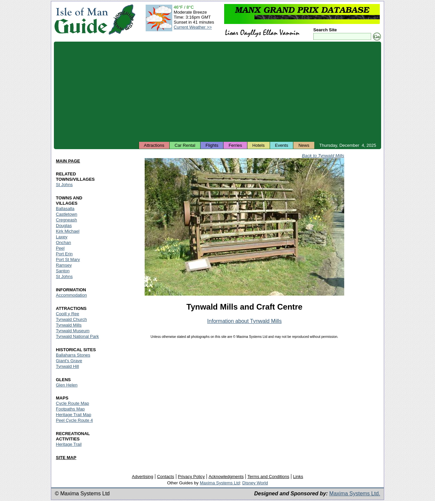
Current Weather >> (193, 27)
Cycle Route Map (72, 403)
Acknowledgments (226, 476)
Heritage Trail (68, 444)
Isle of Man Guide (81, 19)
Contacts (165, 476)
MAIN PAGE (68, 160)
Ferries (235, 145)
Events (281, 145)
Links (298, 476)
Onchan (63, 242)
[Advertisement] (217, 91)
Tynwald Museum (72, 330)
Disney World (255, 482)
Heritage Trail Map (73, 414)
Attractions (154, 145)
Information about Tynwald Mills (244, 321)
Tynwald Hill (67, 366)
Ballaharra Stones (73, 355)
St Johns (64, 184)
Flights (212, 145)
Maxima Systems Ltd (220, 482)
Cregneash (66, 219)
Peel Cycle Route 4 (74, 420)
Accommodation (71, 295)
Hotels (258, 145)
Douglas (64, 225)
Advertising (142, 476)
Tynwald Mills (68, 325)
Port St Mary (68, 259)
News (303, 145)
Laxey (62, 236)
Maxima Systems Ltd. (354, 493)
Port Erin (64, 253)
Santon (63, 270)
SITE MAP (66, 457)
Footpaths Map (70, 408)
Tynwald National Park (77, 336)
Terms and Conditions (268, 476)
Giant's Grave (69, 360)
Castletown (66, 214)
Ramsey (64, 265)
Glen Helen (66, 384)
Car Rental (185, 145)
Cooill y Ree (67, 313)
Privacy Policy (191, 476)
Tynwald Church (71, 319)
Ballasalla (65, 208)
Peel (60, 248)
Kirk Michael (67, 231)
